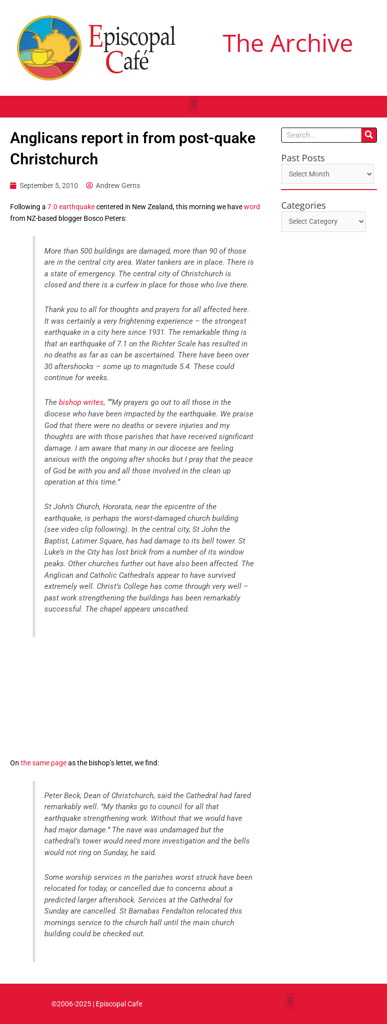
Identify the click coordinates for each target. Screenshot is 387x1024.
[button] (193, 104)
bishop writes (81, 402)
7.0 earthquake (71, 207)
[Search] (368, 135)
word (252, 207)
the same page (44, 763)
